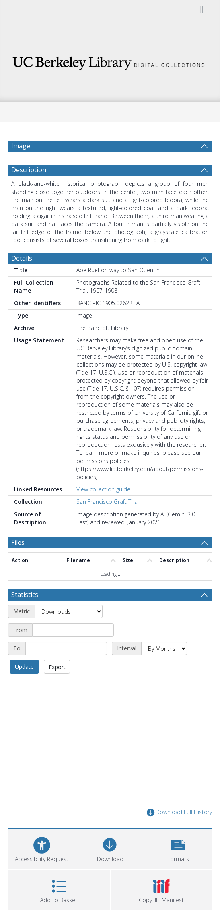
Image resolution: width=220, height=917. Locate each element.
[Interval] (164, 668)
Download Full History (179, 831)
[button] (178, 867)
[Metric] (69, 631)
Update (24, 686)
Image (20, 145)
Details (21, 277)
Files (18, 561)
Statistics (24, 613)
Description (28, 189)
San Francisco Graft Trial (107, 521)
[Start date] (73, 649)
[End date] (66, 668)
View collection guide (103, 508)
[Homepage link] (110, 61)
